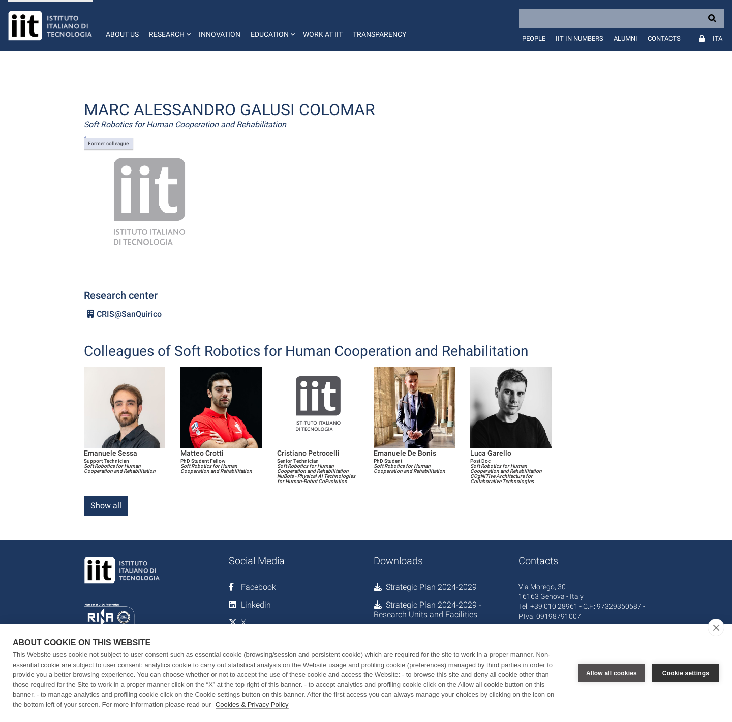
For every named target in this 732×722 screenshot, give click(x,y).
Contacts (664, 38)
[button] (169, 25)
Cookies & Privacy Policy (252, 704)
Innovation (219, 34)
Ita (717, 38)
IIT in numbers (579, 38)
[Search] (621, 18)
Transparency (379, 34)
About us (122, 34)
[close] (716, 627)
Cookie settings (685, 673)
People (533, 38)
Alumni (625, 38)
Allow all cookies (611, 673)
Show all (105, 505)
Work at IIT (323, 34)
